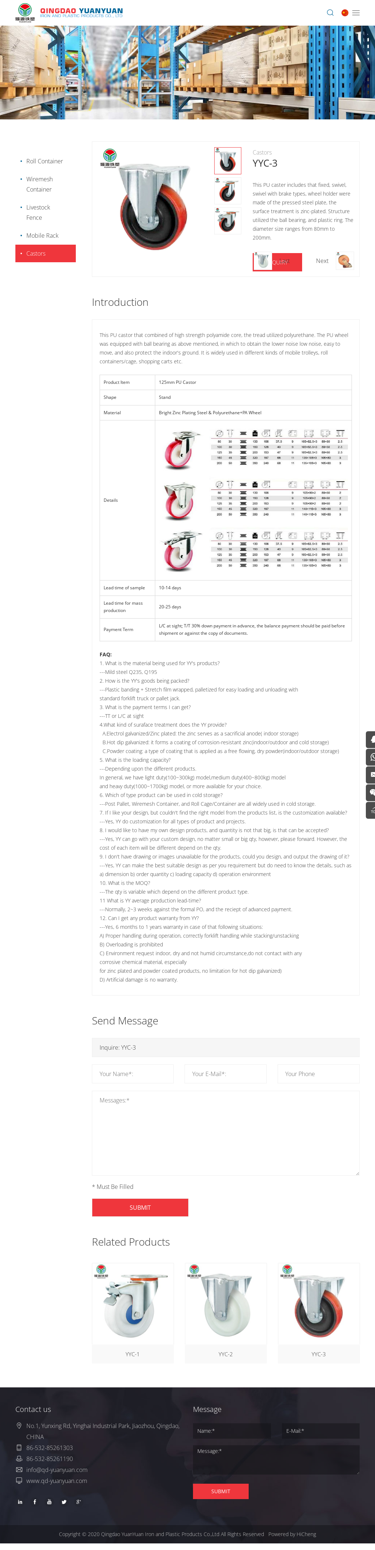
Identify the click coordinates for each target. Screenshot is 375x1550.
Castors (34, 253)
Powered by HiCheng (292, 1540)
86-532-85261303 (49, 1454)
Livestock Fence (37, 212)
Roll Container (43, 161)
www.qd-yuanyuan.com (56, 1487)
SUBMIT (151, 1208)
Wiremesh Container (38, 184)
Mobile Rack (41, 235)
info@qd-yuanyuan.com (57, 1476)
